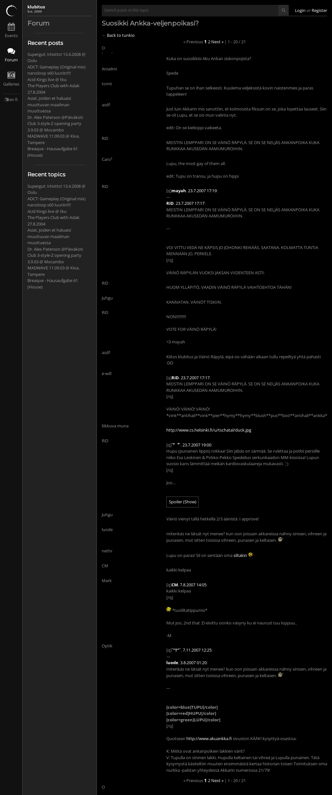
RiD (170, 203)
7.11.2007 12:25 (197, 650)
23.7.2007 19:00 (196, 445)
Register (319, 10)
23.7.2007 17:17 (190, 203)
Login (300, 10)
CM (174, 585)
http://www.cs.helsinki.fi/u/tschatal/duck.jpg (208, 430)
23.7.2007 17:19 (202, 191)
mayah (178, 191)
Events (11, 35)
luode (172, 662)
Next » (217, 42)
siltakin (240, 555)
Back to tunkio (121, 35)
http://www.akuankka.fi (209, 738)
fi (16, 99)
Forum (11, 60)
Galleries (11, 84)
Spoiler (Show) (182, 502)
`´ (176, 445)
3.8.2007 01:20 (193, 662)
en (11, 99)
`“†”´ (176, 650)
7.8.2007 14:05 (193, 585)
